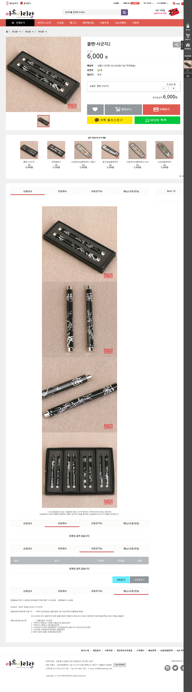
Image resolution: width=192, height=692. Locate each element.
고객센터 (140, 650)
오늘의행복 (120, 22)
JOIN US (131, 3)
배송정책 (152, 650)
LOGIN (116, 3)
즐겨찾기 (25, 3)
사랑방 (135, 22)
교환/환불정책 (166, 650)
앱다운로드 (12, 3)
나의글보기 (139, 579)
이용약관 (109, 650)
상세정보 (27, 191)
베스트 (73, 22)
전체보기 (18, 22)
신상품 (60, 22)
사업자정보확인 (119, 665)
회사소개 (85, 650)
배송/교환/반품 (131, 191)
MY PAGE (147, 3)
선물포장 (104, 22)
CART (178, 3)
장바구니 (123, 109)
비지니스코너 (44, 22)
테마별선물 (88, 22)
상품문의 (96, 191)
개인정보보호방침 (124, 650)
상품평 (62, 191)
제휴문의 (97, 650)
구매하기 (161, 109)
